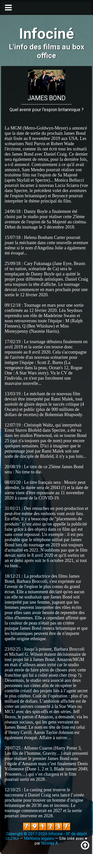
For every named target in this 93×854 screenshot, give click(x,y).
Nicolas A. (50, 843)
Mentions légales (39, 838)
